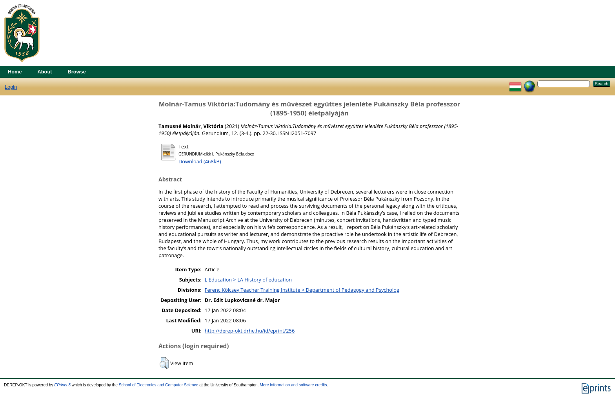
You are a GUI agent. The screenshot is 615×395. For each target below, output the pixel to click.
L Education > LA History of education (248, 279)
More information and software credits (293, 385)
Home (15, 72)
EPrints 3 (62, 385)
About (45, 72)
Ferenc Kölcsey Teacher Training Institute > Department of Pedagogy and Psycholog (302, 289)
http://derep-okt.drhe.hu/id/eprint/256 (250, 330)
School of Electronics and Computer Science (158, 385)
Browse (77, 72)
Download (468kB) (199, 161)
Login (11, 87)
